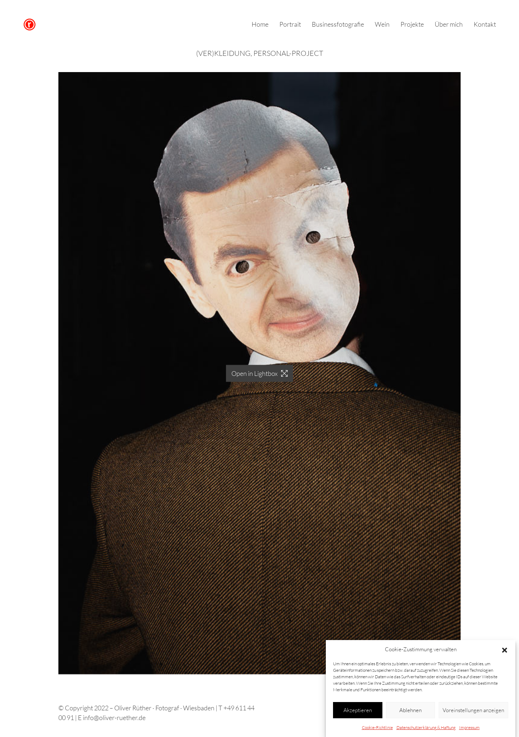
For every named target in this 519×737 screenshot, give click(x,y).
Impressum (469, 729)
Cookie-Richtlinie (377, 729)
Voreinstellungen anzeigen (473, 712)
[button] (504, 651)
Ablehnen (410, 712)
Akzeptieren (357, 712)
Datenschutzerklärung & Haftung (426, 729)
